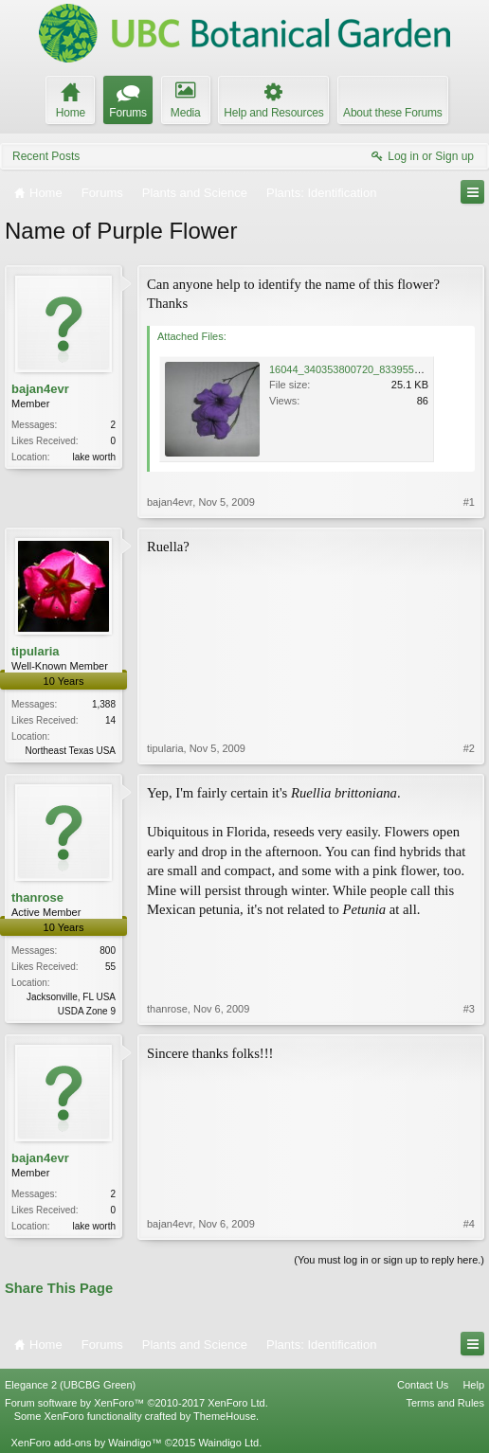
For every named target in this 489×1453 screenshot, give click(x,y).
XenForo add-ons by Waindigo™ (85, 1442)
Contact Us (422, 1384)
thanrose (37, 897)
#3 (469, 1008)
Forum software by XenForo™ (136, 1402)
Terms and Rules (445, 1402)
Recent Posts (46, 156)
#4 (469, 1223)
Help (473, 1384)
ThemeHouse (224, 1416)
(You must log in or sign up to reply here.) (389, 1259)
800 (108, 950)
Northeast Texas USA (71, 750)
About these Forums (392, 112)
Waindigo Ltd (228, 1442)
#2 (469, 748)
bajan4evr (40, 389)
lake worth (94, 457)
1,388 (104, 704)
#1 (469, 502)
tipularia (35, 651)
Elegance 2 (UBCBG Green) (70, 1384)
